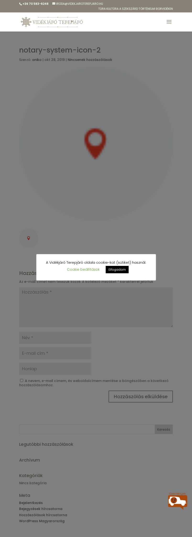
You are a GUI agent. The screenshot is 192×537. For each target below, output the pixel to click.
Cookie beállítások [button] (83, 269)
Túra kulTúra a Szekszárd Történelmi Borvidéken (135, 9)
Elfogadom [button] (117, 269)
